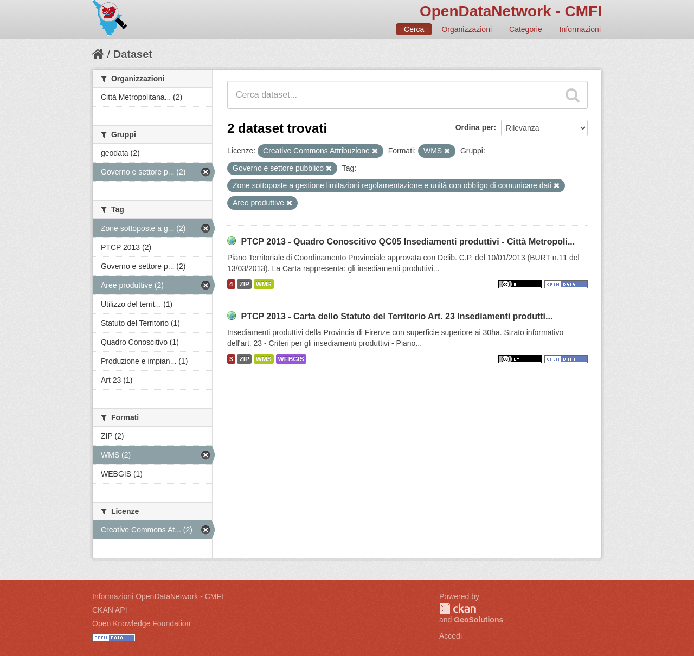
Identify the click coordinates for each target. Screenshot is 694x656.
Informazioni (580, 29)
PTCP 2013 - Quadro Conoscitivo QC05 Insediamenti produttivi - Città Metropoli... (408, 241)
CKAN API (109, 610)
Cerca (414, 29)
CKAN (457, 608)
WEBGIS (291, 359)
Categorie (525, 29)
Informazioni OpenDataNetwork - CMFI (157, 596)
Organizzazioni (466, 29)
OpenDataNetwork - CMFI (511, 11)
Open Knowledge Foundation (141, 623)
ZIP (244, 284)
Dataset (132, 54)
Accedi (450, 636)
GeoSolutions (478, 619)
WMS (264, 284)
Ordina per (474, 127)
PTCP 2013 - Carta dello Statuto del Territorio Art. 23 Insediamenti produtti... (396, 316)
